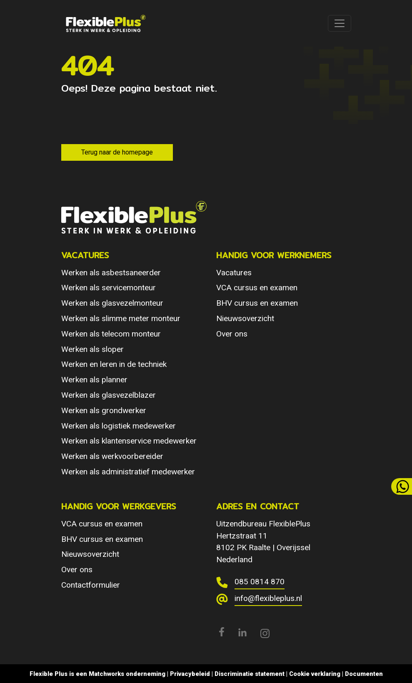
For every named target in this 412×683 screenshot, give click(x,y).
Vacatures (234, 272)
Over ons (231, 334)
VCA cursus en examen (256, 287)
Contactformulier (90, 585)
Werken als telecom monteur (111, 334)
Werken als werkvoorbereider (112, 456)
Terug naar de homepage (117, 152)
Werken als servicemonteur (108, 287)
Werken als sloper (92, 349)
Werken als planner (94, 379)
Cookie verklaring (314, 674)
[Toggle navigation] (339, 23)
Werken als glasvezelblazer (108, 395)
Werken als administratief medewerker (128, 471)
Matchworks (106, 674)
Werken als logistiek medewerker (118, 426)
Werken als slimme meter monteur (120, 318)
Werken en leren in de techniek (114, 364)
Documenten (364, 674)
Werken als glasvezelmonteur (112, 303)
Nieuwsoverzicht (245, 318)
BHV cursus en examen (257, 303)
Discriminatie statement (250, 674)
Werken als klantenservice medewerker (129, 441)
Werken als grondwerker (103, 410)
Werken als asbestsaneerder (111, 272)
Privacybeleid (190, 674)
